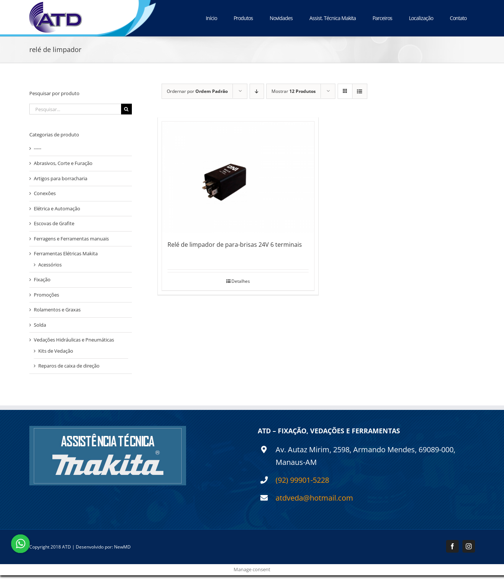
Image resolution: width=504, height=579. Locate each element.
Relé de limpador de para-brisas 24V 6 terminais (235, 244)
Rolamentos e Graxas (57, 309)
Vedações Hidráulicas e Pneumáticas (74, 339)
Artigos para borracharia (60, 178)
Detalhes (240, 281)
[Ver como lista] (359, 91)
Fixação (42, 279)
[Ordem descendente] (257, 91)
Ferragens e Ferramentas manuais (71, 238)
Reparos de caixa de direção (69, 365)
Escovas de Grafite (54, 223)
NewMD (122, 547)
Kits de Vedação (55, 350)
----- (37, 148)
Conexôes (45, 193)
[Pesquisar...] (75, 109)
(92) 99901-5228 (302, 480)
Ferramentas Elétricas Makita (66, 253)
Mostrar (293, 91)
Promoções (46, 294)
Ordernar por (197, 91)
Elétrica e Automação (57, 208)
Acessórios (50, 264)
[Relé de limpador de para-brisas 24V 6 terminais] (238, 177)
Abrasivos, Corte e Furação (63, 163)
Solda (40, 324)
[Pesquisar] (126, 109)
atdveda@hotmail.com (314, 498)
